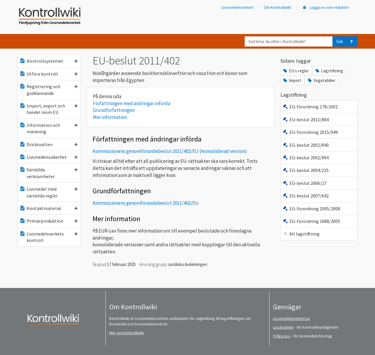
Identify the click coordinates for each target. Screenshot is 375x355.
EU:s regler (295, 71)
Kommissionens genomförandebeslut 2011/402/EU (146, 203)
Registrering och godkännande (49, 89)
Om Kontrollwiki (277, 7)
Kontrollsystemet (49, 61)
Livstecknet (283, 327)
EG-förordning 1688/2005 (311, 221)
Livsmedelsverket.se (291, 318)
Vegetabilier (321, 80)
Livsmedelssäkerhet (49, 157)
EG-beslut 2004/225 (305, 170)
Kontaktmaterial (49, 208)
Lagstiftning (329, 71)
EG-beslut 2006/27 (304, 183)
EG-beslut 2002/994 (305, 158)
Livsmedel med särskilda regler (49, 192)
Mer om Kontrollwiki (126, 332)
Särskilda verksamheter (49, 173)
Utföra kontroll (49, 74)
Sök (339, 41)
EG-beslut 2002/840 (305, 145)
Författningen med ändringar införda (131, 103)
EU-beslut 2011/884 (305, 119)
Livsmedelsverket (237, 7)
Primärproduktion (49, 221)
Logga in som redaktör (325, 7)
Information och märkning (49, 128)
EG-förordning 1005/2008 (311, 208)
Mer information (110, 117)
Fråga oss (281, 336)
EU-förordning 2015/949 (310, 132)
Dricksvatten (49, 144)
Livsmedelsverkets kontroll (49, 237)
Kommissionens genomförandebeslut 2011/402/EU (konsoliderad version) (170, 151)
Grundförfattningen (114, 110)
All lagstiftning (301, 234)
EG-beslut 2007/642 (305, 196)
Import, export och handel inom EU (49, 109)
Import (291, 80)
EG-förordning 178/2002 (310, 107)
